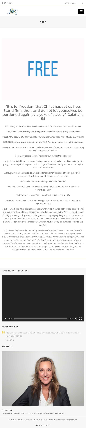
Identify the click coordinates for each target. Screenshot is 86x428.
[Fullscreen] (80, 318)
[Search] (71, 3)
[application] (43, 298)
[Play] (5, 318)
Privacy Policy (43, 425)
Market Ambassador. (67, 420)
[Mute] (76, 318)
